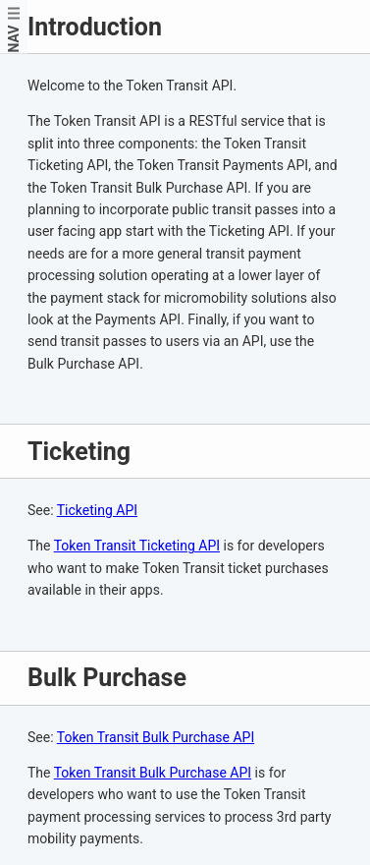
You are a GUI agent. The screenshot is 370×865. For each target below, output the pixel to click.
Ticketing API (97, 510)
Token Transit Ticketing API (137, 545)
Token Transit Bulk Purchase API (155, 737)
